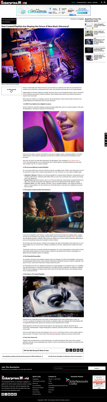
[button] (67, 350)
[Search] (101, 2)
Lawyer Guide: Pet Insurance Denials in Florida (99, 32)
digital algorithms (54, 332)
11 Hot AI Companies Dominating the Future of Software (99, 49)
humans (49, 180)
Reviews (88, 2)
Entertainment (7, 22)
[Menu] (104, 2)
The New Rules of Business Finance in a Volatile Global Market (99, 57)
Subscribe (94, 2)
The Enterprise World (53, 400)
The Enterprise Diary (79, 2)
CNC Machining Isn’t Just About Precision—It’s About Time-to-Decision (99, 41)
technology (26, 321)
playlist (73, 236)
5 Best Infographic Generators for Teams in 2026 (99, 25)
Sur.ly (101, 385)
